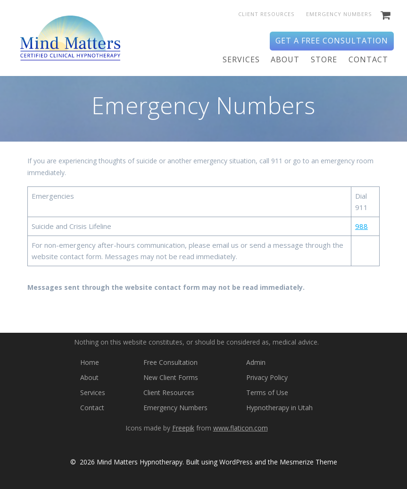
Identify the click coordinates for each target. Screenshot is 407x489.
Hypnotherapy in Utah (279, 407)
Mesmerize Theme (308, 461)
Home (89, 362)
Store (324, 59)
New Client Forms (170, 377)
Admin (256, 362)
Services (241, 59)
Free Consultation (170, 362)
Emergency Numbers (339, 13)
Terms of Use (267, 392)
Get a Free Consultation (331, 40)
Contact (368, 59)
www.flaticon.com (240, 427)
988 (361, 226)
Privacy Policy (267, 377)
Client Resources (266, 13)
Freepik (183, 427)
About (285, 59)
